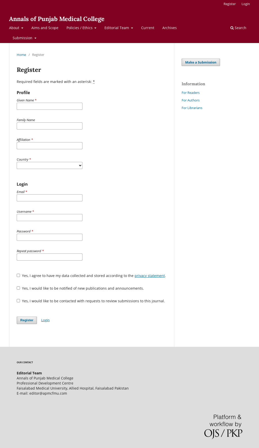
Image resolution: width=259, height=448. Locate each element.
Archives (169, 27)
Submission (23, 37)
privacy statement (150, 275)
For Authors (191, 100)
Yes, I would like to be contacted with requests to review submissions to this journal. (91, 300)
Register (230, 4)
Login (246, 4)
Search (238, 27)
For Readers (191, 92)
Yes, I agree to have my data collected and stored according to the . (91, 275)
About (14, 27)
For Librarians (192, 107)
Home (21, 54)
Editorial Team (117, 27)
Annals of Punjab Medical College (56, 19)
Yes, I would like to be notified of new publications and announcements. (80, 288)
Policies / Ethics (80, 27)
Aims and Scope (44, 27)
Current (147, 27)
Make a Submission (201, 62)
